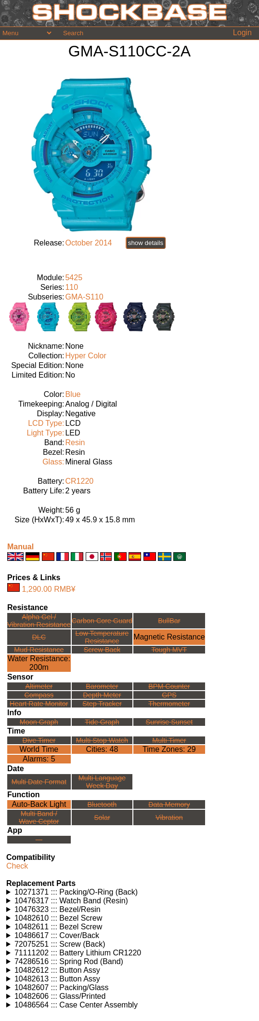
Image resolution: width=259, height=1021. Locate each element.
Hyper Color (85, 356)
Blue (72, 394)
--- (39, 840)
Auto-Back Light (39, 804)
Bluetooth (102, 804)
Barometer (102, 686)
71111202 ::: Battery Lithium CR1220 (77, 953)
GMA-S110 (84, 297)
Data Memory (169, 804)
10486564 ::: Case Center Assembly (76, 1005)
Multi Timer (169, 740)
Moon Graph (39, 722)
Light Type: (45, 433)
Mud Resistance (39, 649)
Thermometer (169, 704)
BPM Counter (169, 686)
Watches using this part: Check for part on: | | (129, 892)
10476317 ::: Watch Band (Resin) (71, 901)
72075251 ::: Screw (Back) (59, 944)
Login (242, 32)
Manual (20, 547)
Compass (38, 695)
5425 (73, 277)
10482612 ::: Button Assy (57, 970)
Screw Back (102, 649)
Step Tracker (102, 704)
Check (17, 866)
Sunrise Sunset (169, 722)
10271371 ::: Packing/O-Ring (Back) (76, 892)
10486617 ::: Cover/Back (56, 935)
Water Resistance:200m (39, 662)
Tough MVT (169, 649)
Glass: (53, 462)
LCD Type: (46, 423)
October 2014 (88, 243)
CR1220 (79, 481)
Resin (75, 442)
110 (71, 287)
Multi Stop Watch (102, 740)
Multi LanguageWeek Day (102, 782)
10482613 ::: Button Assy (57, 979)
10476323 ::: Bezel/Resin (57, 909)
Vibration (169, 817)
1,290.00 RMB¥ (48, 589)
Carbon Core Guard (102, 621)
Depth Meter (102, 695)
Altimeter (38, 686)
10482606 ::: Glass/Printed (59, 996)
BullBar (169, 621)
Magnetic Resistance (169, 637)
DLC (39, 637)
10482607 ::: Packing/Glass (61, 987)
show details (145, 242)
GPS (169, 695)
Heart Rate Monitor (39, 704)
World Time (39, 749)
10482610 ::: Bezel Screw (58, 918)
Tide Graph (102, 722)
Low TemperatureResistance (102, 637)
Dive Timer (38, 740)
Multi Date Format (39, 782)
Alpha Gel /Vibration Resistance (39, 620)
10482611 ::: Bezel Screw (58, 927)
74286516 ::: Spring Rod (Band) (68, 961)
